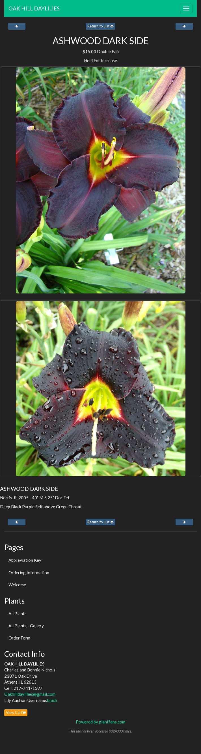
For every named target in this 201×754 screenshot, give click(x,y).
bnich (52, 700)
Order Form (19, 637)
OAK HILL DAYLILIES (34, 8)
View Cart (16, 712)
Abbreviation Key (24, 560)
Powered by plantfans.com (100, 721)
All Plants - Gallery (26, 625)
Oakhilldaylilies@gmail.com (29, 694)
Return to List (100, 26)
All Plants (17, 613)
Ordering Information (28, 572)
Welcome (17, 584)
